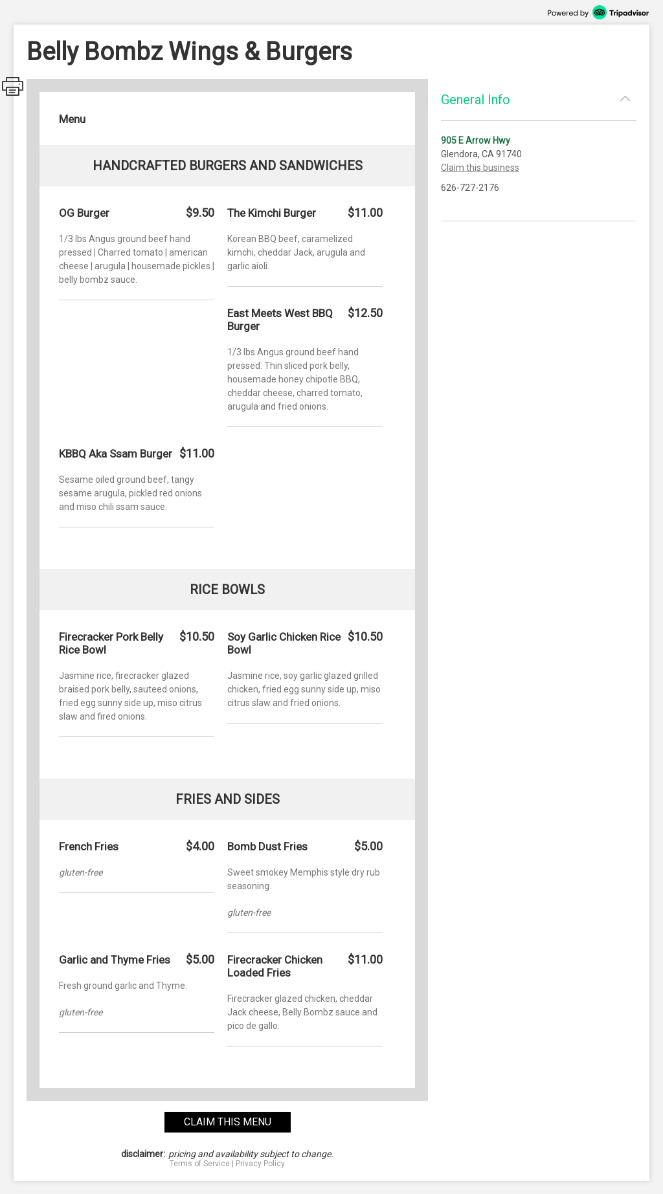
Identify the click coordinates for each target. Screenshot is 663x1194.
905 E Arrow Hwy (475, 140)
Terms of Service (200, 1163)
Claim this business (480, 167)
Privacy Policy (260, 1163)
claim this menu (227, 1122)
